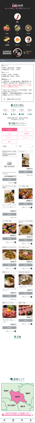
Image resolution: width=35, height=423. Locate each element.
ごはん (9, 129)
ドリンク (25, 137)
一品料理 (25, 133)
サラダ (9, 133)
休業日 (9, 179)
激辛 (9, 142)
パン (25, 129)
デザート (9, 137)
